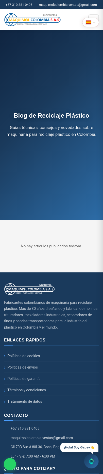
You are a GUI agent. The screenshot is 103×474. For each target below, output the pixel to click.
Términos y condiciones (26, 390)
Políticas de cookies (23, 356)
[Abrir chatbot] (91, 460)
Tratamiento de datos (24, 401)
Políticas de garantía (24, 379)
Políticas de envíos (22, 367)
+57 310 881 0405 (19, 5)
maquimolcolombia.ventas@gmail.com (68, 5)
